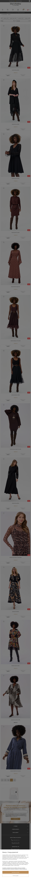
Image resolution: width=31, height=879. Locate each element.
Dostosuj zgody (15, 875)
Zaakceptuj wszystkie (15, 872)
